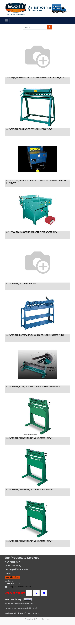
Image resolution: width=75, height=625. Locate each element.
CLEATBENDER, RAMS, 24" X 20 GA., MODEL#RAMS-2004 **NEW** (33, 387)
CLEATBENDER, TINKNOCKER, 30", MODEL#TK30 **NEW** (29, 129)
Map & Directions (12, 577)
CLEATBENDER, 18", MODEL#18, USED (21, 284)
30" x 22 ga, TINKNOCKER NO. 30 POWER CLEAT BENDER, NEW (31, 232)
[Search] (49, 27)
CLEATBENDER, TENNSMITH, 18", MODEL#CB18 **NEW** (29, 541)
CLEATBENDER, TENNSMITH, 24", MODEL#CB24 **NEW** (29, 490)
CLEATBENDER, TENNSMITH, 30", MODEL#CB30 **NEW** (29, 438)
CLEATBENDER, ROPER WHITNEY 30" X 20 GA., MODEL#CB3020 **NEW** (35, 335)
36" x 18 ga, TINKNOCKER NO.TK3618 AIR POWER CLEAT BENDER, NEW (35, 78)
